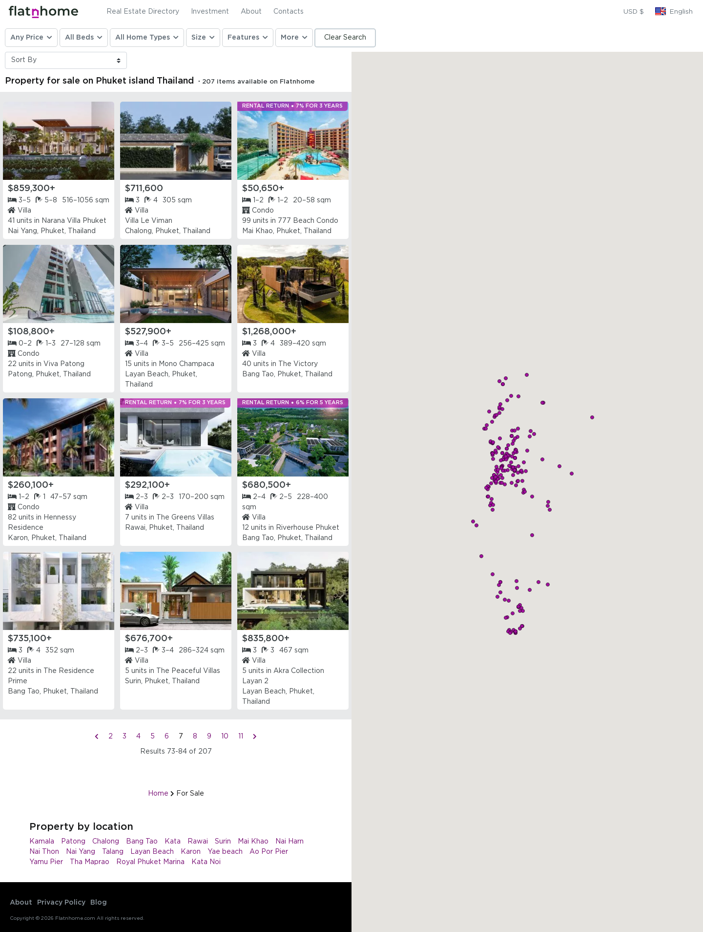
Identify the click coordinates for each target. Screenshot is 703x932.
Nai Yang (80, 852)
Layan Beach (152, 852)
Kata (173, 842)
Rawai (197, 842)
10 (224, 736)
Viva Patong (63, 364)
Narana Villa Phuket (73, 221)
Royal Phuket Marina (150, 862)
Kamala (41, 842)
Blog (98, 903)
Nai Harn (289, 842)
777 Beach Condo (308, 221)
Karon (191, 852)
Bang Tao (142, 842)
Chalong (105, 842)
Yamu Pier (46, 862)
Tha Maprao (89, 862)
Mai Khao (253, 842)
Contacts (288, 12)
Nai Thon (44, 852)
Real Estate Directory (142, 12)
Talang (113, 852)
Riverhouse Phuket (307, 528)
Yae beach (225, 852)
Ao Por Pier (268, 852)
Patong (73, 842)
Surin (223, 842)
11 (240, 736)
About (251, 12)
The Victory (298, 364)
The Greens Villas (185, 517)
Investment (210, 12)
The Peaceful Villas (188, 671)
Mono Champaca (186, 364)
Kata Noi (206, 862)
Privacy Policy (61, 903)
